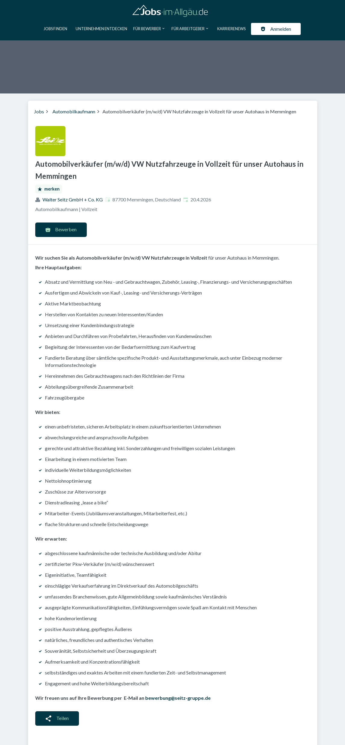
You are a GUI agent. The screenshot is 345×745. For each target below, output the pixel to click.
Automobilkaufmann (73, 111)
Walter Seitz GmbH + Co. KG (72, 199)
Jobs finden (55, 28)
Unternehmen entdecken (101, 28)
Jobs (39, 111)
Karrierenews (231, 28)
